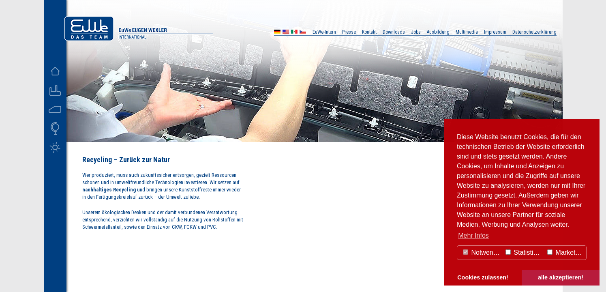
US (286, 33)
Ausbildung (438, 32)
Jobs (416, 32)
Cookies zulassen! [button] (482, 277)
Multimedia (467, 32)
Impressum (495, 32)
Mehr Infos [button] (473, 235)
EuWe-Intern (324, 32)
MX (294, 33)
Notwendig (482, 252)
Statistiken (524, 252)
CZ (303, 33)
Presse (349, 32)
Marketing (565, 252)
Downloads (394, 32)
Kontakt (369, 32)
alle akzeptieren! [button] (560, 277)
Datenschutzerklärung (534, 32)
